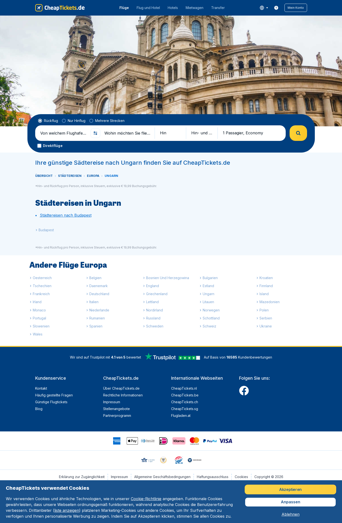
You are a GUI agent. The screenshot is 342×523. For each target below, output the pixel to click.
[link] (276, 7)
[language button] (263, 7)
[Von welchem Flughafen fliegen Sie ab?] (63, 133)
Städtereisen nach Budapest (66, 215)
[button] (295, 8)
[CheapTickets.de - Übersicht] (60, 8)
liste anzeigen (66, 510)
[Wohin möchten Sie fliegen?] (127, 133)
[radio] (48, 120)
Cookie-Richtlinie (146, 498)
